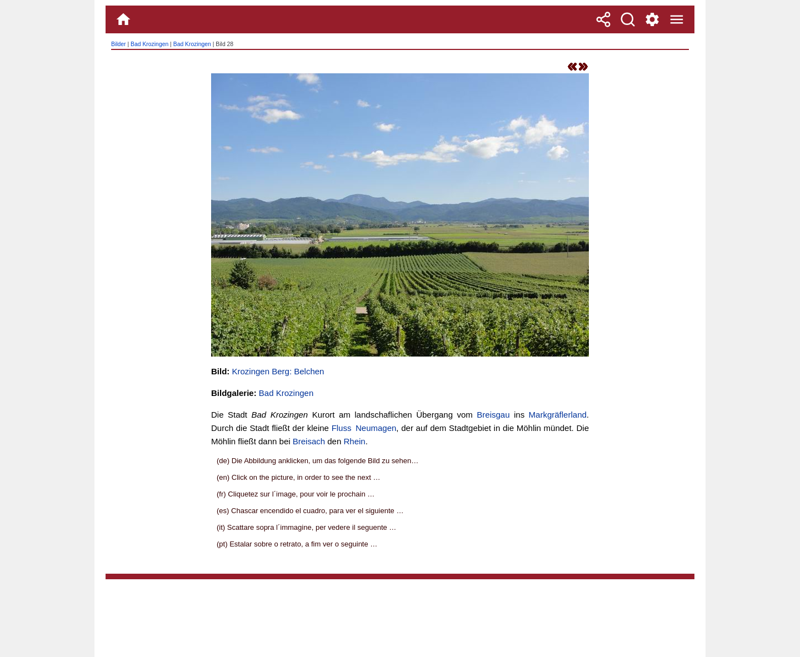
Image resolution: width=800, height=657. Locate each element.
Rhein (354, 441)
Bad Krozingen (149, 44)
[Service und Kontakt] (652, 19)
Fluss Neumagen (364, 428)
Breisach (309, 441)
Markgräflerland (558, 414)
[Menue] (676, 19)
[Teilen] (603, 19)
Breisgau (493, 414)
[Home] (123, 19)
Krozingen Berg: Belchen (278, 371)
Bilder (118, 44)
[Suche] (628, 19)
